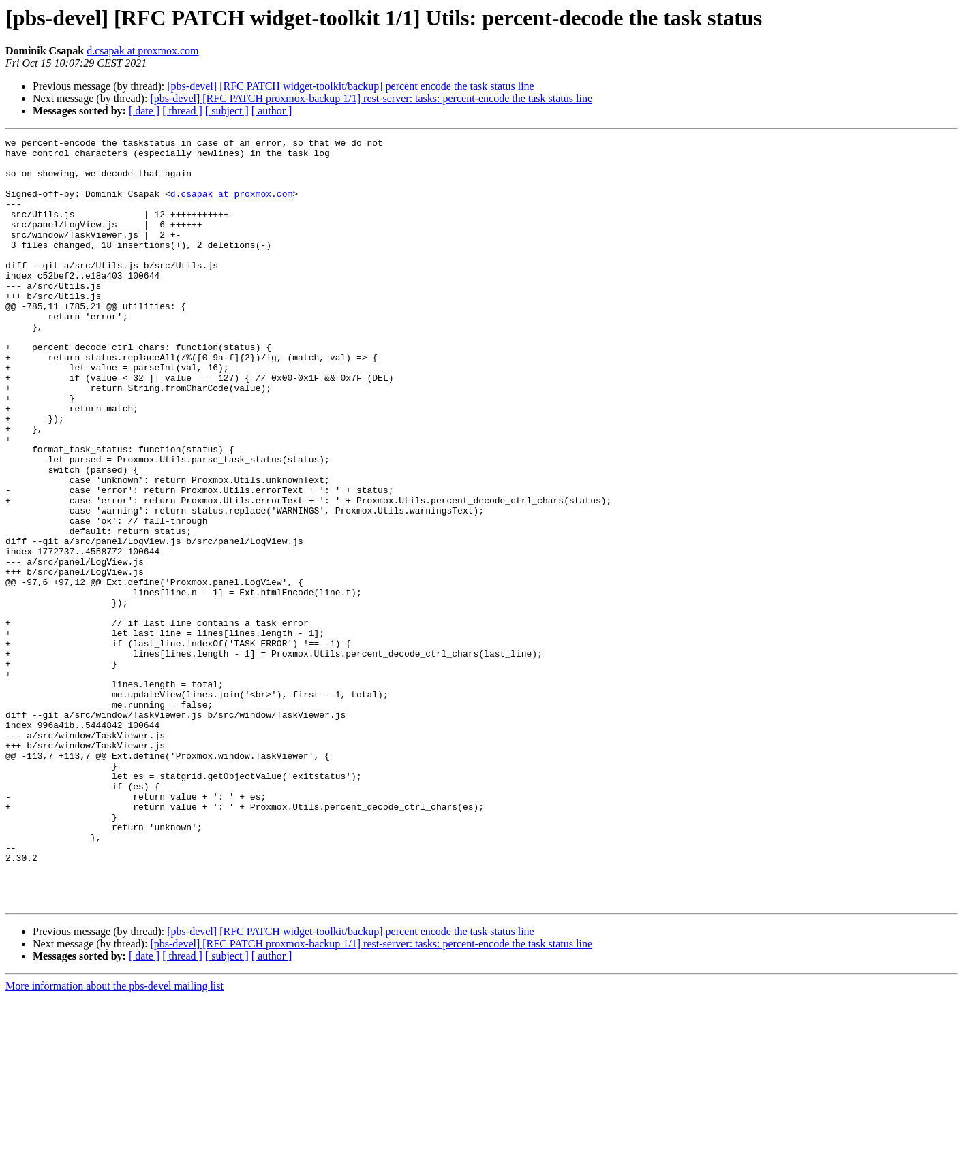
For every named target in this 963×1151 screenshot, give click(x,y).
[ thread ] (182, 110)
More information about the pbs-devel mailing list (114, 1139)
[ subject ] (227, 110)
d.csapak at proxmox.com (142, 51)
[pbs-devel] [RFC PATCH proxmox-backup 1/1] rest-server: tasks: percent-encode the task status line (371, 98)
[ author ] (271, 110)
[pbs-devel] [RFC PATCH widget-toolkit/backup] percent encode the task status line (350, 86)
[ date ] (144, 110)
